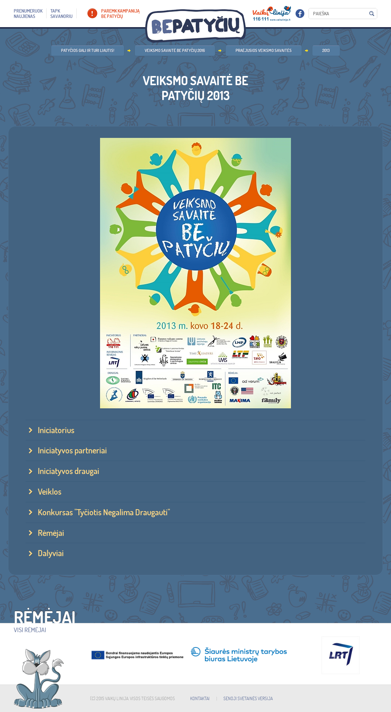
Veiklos (49, 491)
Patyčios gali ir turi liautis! (87, 50)
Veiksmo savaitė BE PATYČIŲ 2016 (175, 50)
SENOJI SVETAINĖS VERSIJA (248, 698)
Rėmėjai (51, 533)
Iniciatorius (56, 430)
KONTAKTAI (200, 698)
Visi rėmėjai (30, 630)
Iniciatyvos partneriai (72, 450)
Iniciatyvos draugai (68, 471)
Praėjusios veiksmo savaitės (264, 50)
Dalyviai (51, 553)
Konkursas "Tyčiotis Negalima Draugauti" (104, 512)
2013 (326, 50)
